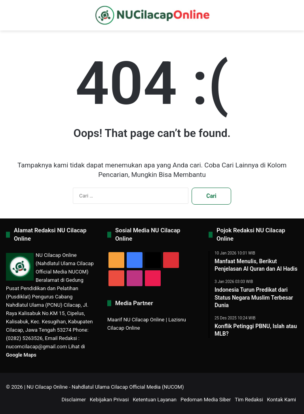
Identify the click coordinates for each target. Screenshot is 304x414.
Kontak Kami (281, 400)
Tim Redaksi (249, 400)
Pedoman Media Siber (205, 400)
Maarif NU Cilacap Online (136, 320)
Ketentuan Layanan (155, 400)
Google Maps (21, 355)
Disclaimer (74, 400)
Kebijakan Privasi (109, 400)
